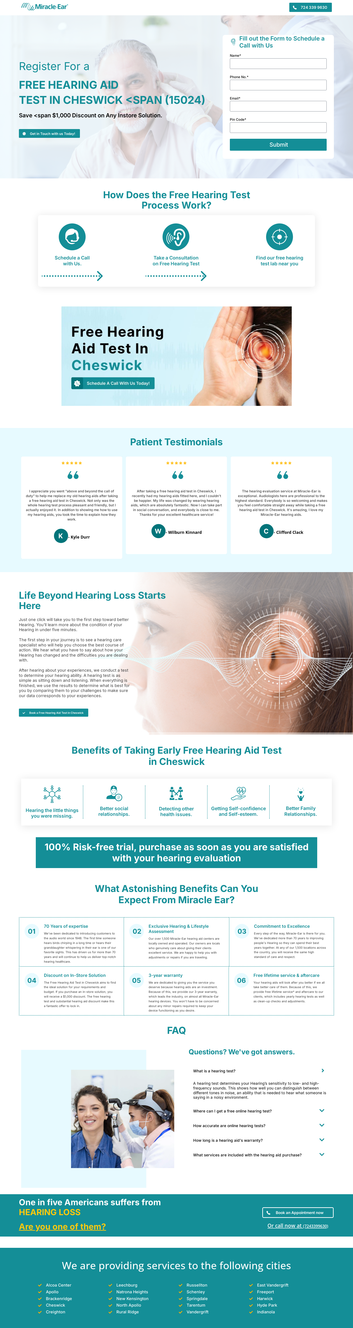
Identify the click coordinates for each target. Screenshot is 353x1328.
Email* (235, 98)
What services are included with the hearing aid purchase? (247, 1156)
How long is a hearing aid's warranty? (228, 1142)
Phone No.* (239, 77)
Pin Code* (238, 119)
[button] (261, 1072)
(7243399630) (315, 1225)
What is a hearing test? (214, 1072)
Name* (235, 55)
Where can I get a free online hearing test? (232, 1112)
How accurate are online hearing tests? (229, 1127)
